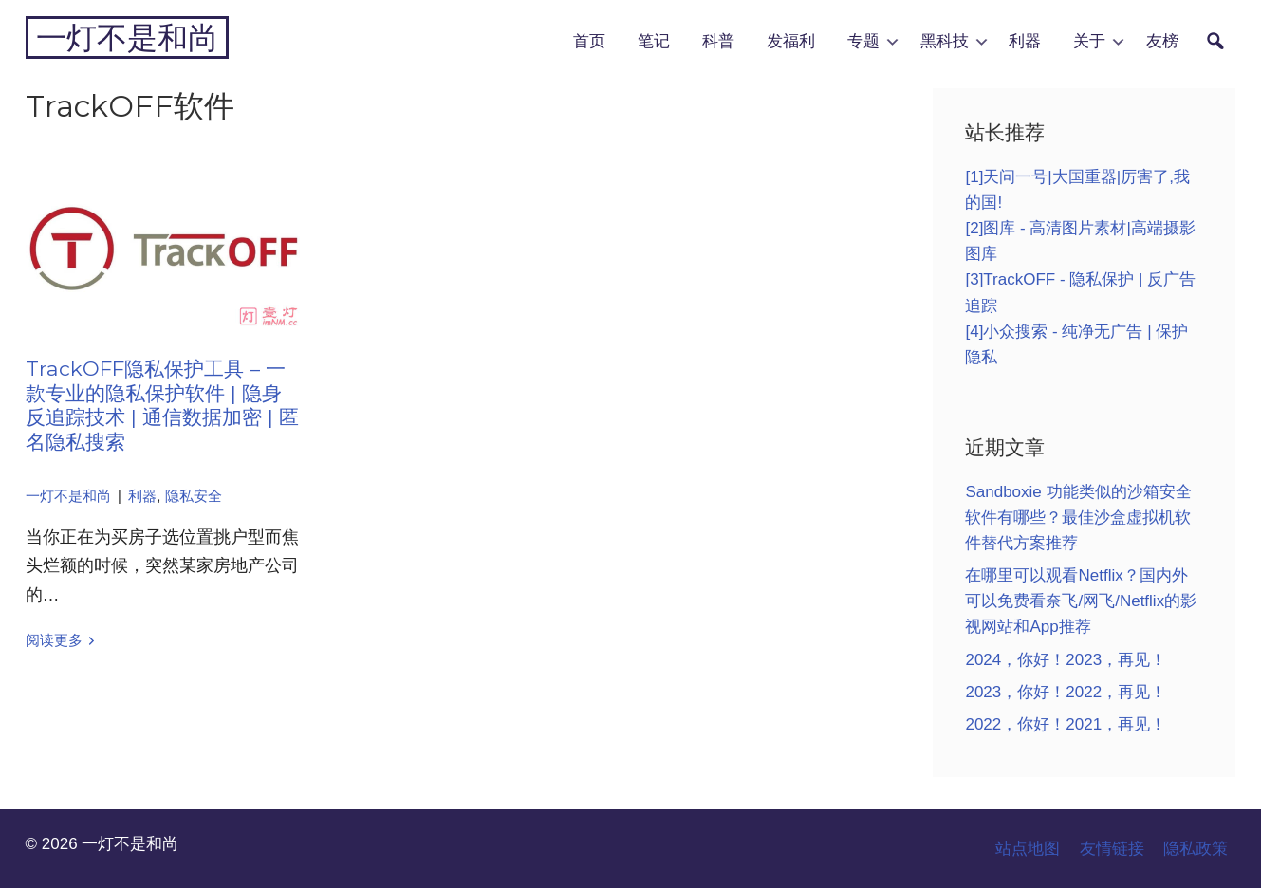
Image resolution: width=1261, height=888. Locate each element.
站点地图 (1027, 849)
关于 (1089, 40)
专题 (863, 40)
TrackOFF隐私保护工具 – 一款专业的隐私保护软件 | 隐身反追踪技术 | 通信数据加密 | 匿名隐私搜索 (162, 404)
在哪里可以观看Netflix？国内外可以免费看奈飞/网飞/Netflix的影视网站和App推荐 (1080, 601)
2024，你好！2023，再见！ (1065, 660)
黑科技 (944, 40)
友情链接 (1112, 849)
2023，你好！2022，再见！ (1065, 692)
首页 (589, 40)
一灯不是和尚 (127, 37)
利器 (1025, 40)
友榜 (1162, 40)
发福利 (791, 40)
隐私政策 (1195, 849)
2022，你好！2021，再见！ (1065, 724)
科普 (718, 40)
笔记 (654, 40)
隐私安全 (193, 496)
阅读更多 (54, 640)
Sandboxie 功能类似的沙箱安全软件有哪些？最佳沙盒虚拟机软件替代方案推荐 (1078, 517)
